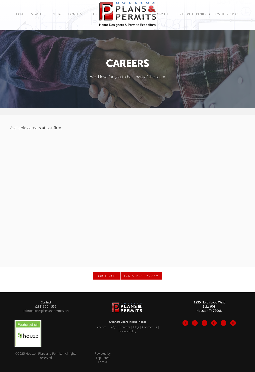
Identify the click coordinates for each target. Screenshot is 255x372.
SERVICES (37, 14)
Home (20, 14)
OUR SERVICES (106, 276)
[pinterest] (214, 323)
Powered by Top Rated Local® (103, 357)
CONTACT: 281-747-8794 (141, 276)
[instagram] (204, 323)
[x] (195, 323)
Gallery (55, 14)
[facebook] (185, 323)
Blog (136, 327)
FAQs (113, 327)
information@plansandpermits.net (46, 310)
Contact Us (161, 14)
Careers (125, 327)
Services (101, 327)
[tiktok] (223, 323)
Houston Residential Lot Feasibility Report (208, 14)
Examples (75, 14)
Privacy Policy (127, 331)
